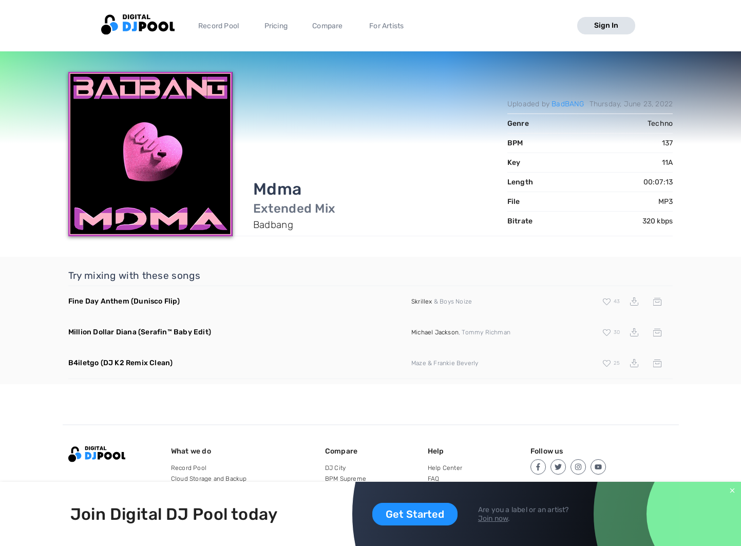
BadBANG (568, 104)
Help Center (445, 468)
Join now (493, 518)
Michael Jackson (435, 332)
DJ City (335, 468)
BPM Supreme (345, 478)
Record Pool (218, 26)
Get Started (415, 514)
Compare (327, 26)
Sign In (606, 25)
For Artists (386, 26)
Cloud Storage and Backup (209, 478)
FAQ (434, 478)
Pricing (276, 26)
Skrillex (421, 301)
